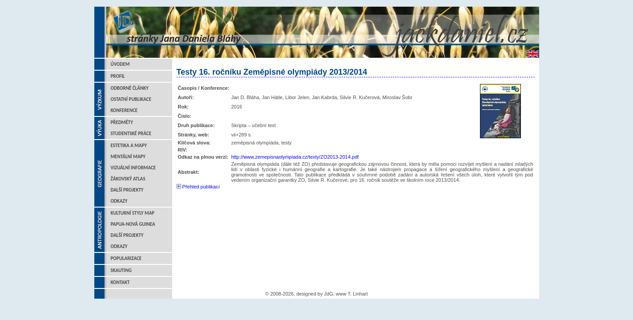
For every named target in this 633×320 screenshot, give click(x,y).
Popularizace (126, 258)
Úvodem (120, 64)
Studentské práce (131, 133)
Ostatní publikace (131, 99)
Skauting (121, 270)
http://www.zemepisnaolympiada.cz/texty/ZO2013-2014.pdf (295, 157)
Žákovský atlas (128, 179)
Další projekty (127, 190)
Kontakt (120, 282)
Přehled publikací (198, 186)
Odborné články (130, 88)
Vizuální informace (133, 168)
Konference (124, 110)
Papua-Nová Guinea (133, 224)
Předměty (122, 122)
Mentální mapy (128, 157)
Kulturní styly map (133, 213)
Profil (118, 76)
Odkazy (119, 201)
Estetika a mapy (129, 145)
